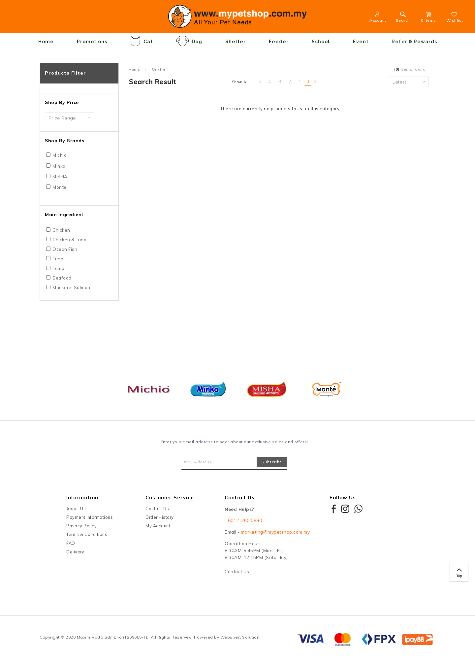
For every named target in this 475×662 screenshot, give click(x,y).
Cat (141, 41)
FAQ (70, 543)
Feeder (279, 41)
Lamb (58, 268)
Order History (159, 517)
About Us (76, 508)
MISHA (60, 176)
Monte (59, 187)
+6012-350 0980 (243, 520)
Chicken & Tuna (69, 239)
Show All (240, 82)
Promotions (92, 41)
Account (377, 18)
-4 (268, 81)
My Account (157, 525)
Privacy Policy (81, 525)
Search (403, 18)
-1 (299, 81)
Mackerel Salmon (71, 287)
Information (82, 497)
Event (360, 41)
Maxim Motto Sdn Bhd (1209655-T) (112, 637)
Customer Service (169, 497)
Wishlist (454, 18)
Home (46, 41)
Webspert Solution (240, 637)
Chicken (61, 230)
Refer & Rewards (414, 41)
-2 (288, 81)
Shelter (235, 41)
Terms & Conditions (86, 534)
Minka (59, 166)
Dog (189, 41)
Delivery (75, 551)
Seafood (62, 278)
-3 (278, 81)
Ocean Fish (64, 249)
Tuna (57, 258)
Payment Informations (89, 517)
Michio (59, 155)
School (321, 41)
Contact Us (157, 508)
